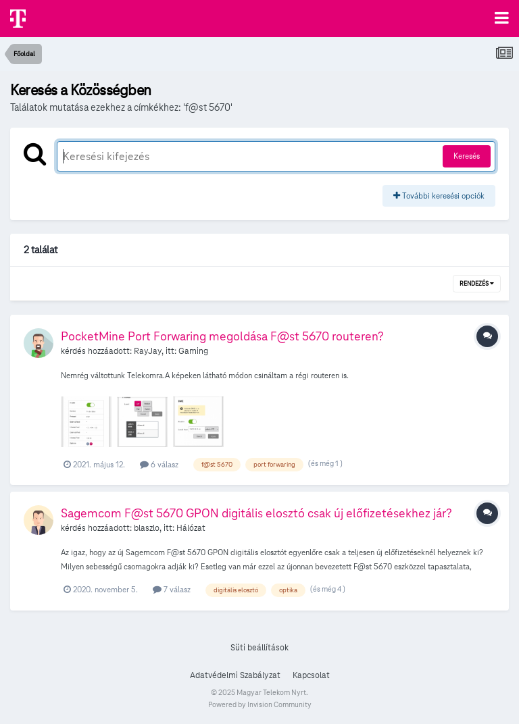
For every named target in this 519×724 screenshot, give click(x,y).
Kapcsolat (311, 675)
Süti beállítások (259, 647)
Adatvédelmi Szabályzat (235, 675)
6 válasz (159, 464)
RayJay (148, 351)
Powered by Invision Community (260, 704)
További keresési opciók (439, 195)
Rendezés (477, 284)
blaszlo (146, 528)
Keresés (466, 156)
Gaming (193, 351)
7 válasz (172, 589)
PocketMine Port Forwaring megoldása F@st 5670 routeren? (222, 336)
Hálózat (190, 528)
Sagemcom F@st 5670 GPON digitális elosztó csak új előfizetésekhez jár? (256, 513)
